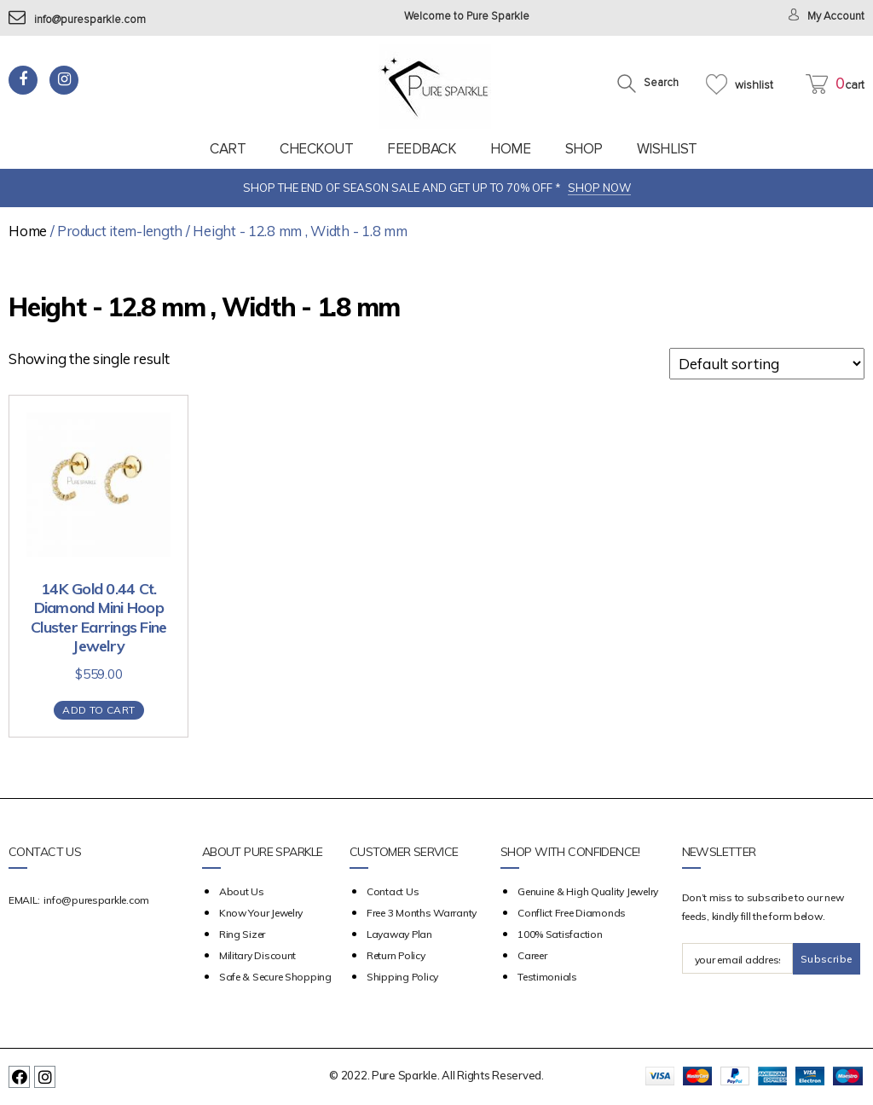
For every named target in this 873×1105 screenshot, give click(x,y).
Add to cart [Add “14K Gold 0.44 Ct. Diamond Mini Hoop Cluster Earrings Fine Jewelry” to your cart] (98, 709)
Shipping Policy (402, 976)
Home (510, 149)
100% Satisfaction (559, 934)
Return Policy (396, 955)
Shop (584, 149)
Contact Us (393, 891)
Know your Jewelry (261, 912)
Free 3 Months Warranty (422, 912)
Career (531, 955)
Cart (228, 149)
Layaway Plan (399, 934)
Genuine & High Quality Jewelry (587, 891)
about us (241, 891)
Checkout (316, 149)
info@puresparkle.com (77, 20)
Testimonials (547, 976)
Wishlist (667, 149)
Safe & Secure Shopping (275, 976)
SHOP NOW (599, 187)
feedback (421, 149)
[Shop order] (766, 363)
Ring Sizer (242, 934)
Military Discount (257, 955)
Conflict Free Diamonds (571, 912)
